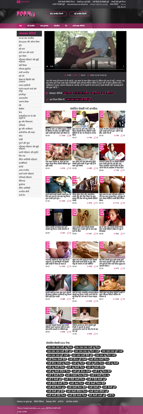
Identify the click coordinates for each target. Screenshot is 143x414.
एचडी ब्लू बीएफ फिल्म (95, 363)
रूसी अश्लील (24, 72)
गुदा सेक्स (22, 56)
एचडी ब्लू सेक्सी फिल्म (75, 367)
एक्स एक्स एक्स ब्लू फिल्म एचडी (86, 351)
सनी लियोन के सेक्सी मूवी (101, 2)
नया (20, 26)
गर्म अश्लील (31, 26)
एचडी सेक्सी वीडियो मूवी (98, 391)
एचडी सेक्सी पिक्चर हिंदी (95, 383)
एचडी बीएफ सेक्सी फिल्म (99, 359)
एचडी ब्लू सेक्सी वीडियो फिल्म (58, 371)
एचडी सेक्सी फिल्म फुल (56, 387)
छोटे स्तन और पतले (26, 52)
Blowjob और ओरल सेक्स (29, 41)
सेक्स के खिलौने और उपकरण (27, 80)
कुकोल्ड (22, 184)
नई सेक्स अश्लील (72, 401)
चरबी (21, 139)
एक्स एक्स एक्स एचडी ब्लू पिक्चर (60, 347)
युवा (20, 45)
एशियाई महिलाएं (25, 177)
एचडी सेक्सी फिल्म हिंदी (76, 387)
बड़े (20, 105)
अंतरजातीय (23, 98)
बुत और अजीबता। (26, 128)
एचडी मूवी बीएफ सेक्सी (81, 371)
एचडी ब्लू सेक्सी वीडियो (96, 367)
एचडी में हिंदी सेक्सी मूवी (96, 379)
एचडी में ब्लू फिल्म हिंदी (102, 371)
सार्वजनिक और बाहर (27, 132)
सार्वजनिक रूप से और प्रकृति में (27, 117)
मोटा (20, 136)
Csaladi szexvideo (29, 408)
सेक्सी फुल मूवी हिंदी (83, 2)
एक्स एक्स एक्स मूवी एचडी (112, 351)
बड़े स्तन (22, 49)
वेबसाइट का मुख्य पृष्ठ (24, 401)
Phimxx (20, 408)
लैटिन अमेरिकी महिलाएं (28, 159)
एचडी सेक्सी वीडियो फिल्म (76, 391)
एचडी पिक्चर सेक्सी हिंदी (56, 359)
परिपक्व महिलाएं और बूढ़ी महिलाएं (29, 60)
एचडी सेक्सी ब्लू (94, 387)
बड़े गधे (21, 76)
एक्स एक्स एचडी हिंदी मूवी (82, 355)
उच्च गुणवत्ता (44, 26)
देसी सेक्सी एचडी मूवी (97, 395)
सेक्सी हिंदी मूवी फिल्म (118, 2)
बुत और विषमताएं (26, 121)
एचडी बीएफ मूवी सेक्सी (77, 359)
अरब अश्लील (24, 170)
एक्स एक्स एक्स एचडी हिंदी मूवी (78, 99)
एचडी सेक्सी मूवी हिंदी (55, 391)
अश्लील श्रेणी (24, 191)
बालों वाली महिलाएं (26, 173)
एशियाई (22, 125)
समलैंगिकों (23, 163)
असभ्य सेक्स (24, 101)
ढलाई (21, 166)
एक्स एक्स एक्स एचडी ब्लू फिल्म (87, 347)
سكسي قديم (41, 408)
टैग (66, 26)
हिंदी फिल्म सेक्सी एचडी (53, 408)
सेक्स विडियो (114, 4)
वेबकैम (21, 109)
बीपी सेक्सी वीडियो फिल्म (66, 2)
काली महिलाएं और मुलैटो (28, 152)
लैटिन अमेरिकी (24, 188)
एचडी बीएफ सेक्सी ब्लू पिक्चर (58, 363)
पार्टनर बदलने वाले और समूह (27, 90)
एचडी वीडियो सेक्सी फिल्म (57, 383)
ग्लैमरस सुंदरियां (25, 69)
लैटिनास (22, 181)
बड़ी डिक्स (23, 65)
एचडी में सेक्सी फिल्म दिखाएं (77, 375)
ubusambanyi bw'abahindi (77, 4)
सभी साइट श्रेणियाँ (78, 26)
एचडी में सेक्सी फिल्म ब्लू (99, 375)
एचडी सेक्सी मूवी (109, 387)
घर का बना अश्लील (26, 38)
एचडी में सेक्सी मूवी (58, 4)
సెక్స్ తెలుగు (121, 7)
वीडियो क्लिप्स (39, 401)
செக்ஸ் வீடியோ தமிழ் (99, 4)
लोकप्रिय (57, 26)
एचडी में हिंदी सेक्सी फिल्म (74, 379)
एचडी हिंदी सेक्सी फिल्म (77, 395)
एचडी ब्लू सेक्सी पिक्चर (56, 367)
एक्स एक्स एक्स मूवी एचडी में (58, 355)
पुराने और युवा (24, 143)
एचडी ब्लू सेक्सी (112, 363)
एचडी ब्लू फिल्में (78, 363)
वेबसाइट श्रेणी (51, 401)
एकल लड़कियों (24, 85)
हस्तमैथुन (22, 94)
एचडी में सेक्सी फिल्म (55, 375)
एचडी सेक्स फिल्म (77, 383)
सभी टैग (22, 195)
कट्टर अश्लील (23, 412)
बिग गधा (22, 156)
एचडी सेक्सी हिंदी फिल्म (56, 395)
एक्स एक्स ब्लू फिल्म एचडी (105, 355)
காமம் (123, 4)
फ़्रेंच (20, 112)
